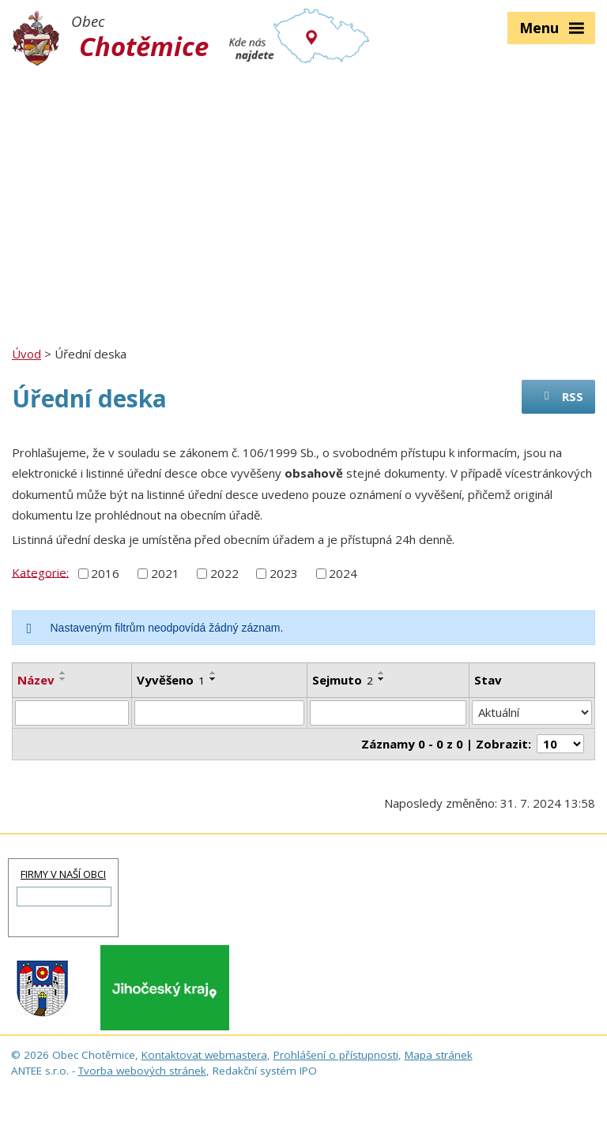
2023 (284, 573)
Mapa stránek (439, 1055)
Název (36, 680)
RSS (561, 396)
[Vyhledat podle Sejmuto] (388, 713)
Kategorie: (40, 572)
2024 (343, 573)
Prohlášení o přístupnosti (335, 1055)
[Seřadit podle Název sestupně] (63, 679)
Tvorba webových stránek (142, 1071)
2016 (105, 573)
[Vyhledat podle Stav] (532, 713)
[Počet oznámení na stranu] (560, 743)
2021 (165, 573)
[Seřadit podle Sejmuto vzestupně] (381, 673)
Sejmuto (342, 680)
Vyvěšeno (171, 680)
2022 (224, 573)
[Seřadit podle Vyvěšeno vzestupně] (213, 673)
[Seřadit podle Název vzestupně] (63, 673)
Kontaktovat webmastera (204, 1055)
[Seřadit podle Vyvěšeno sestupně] (213, 679)
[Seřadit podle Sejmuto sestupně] (381, 679)
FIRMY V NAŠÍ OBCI (63, 874)
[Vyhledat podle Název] (72, 713)
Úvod (26, 354)
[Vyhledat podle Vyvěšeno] (219, 713)
